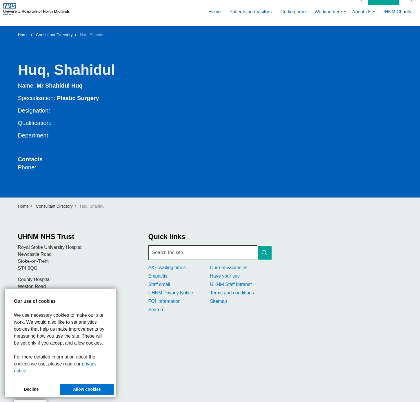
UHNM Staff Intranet (231, 284)
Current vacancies (229, 267)
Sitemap (218, 301)
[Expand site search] (410, 6)
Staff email (159, 284)
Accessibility (352, 6)
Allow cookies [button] (87, 389)
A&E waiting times (167, 267)
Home (214, 19)
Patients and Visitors (251, 19)
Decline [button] (31, 389)
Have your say (225, 276)
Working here (328, 19)
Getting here (293, 19)
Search (155, 309)
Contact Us (383, 6)
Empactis (158, 276)
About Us (361, 19)
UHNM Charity (396, 19)
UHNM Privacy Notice (170, 292)
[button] (264, 252)
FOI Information (164, 301)
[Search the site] (210, 252)
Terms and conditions (232, 292)
